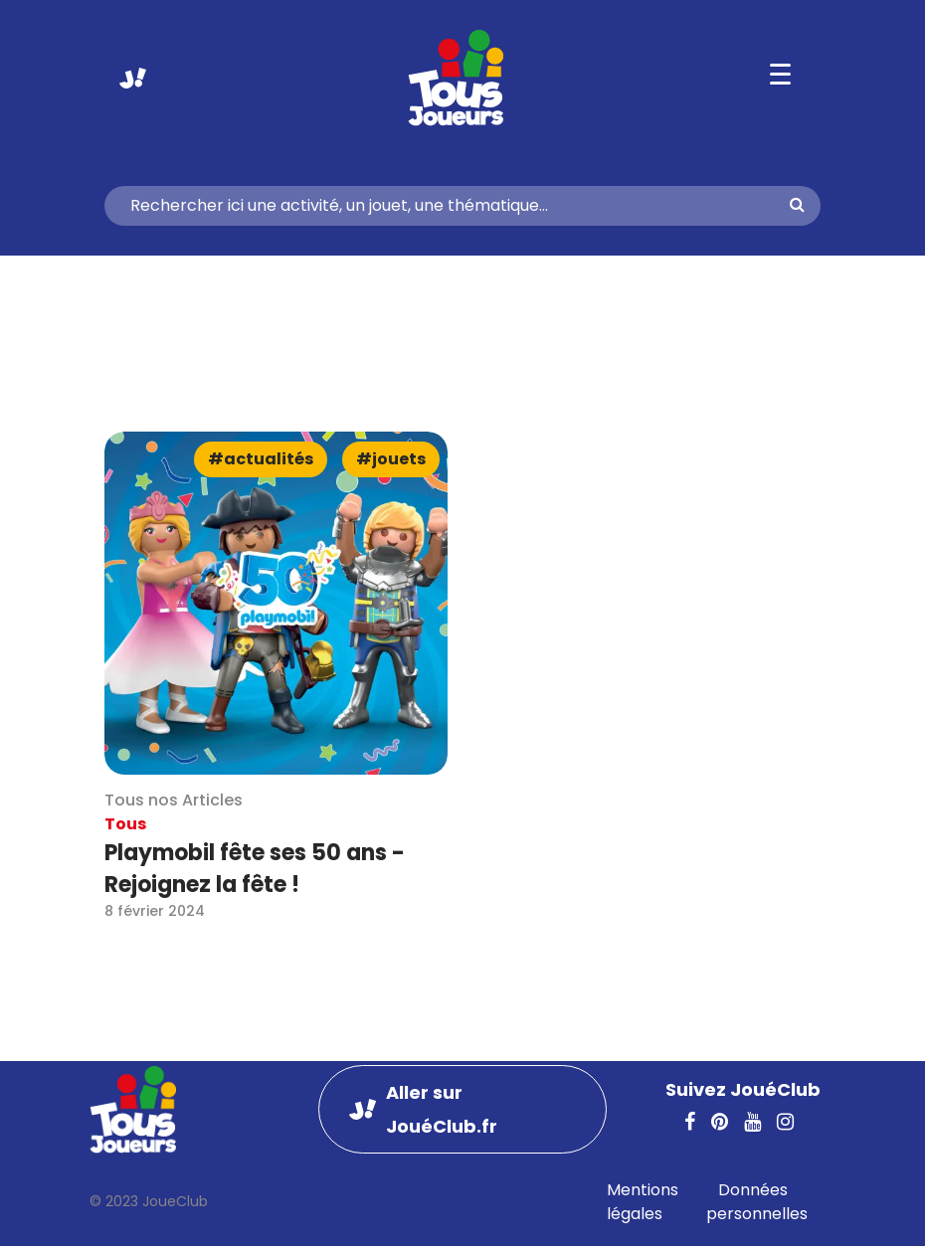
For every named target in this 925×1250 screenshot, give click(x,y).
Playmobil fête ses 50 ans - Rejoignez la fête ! (254, 868)
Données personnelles (757, 1201)
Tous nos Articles (173, 800)
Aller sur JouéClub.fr (132, 78)
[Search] (455, 206)
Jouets (399, 458)
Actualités (268, 458)
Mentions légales (642, 1201)
